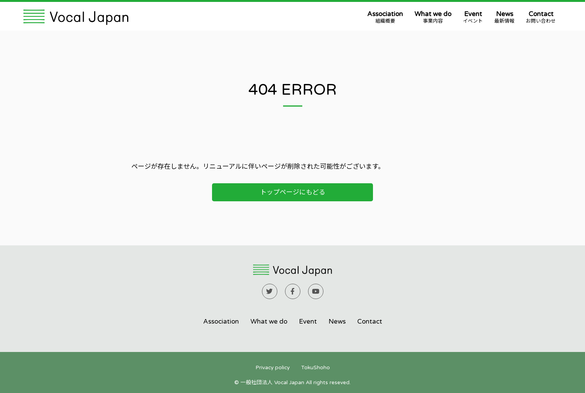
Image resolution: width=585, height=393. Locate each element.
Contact (541, 17)
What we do (432, 17)
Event (473, 17)
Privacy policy (272, 368)
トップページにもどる (292, 192)
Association (385, 17)
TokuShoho (315, 368)
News (504, 17)
